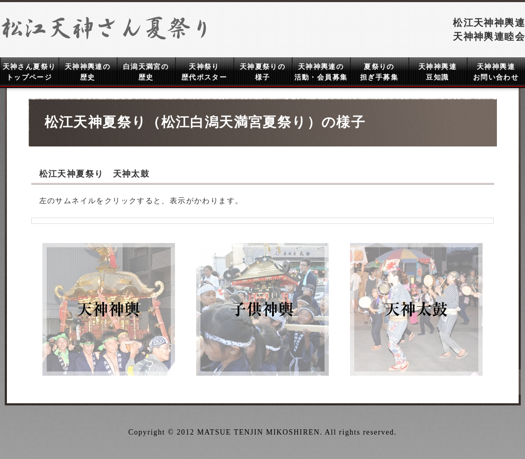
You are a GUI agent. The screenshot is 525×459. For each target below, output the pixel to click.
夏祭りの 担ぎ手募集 (379, 72)
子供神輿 (262, 309)
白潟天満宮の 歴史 (146, 72)
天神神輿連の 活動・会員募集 (321, 72)
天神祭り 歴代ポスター (204, 72)
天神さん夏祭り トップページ (29, 72)
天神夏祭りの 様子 (262, 72)
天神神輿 (108, 309)
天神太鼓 (416, 309)
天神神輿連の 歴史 (87, 72)
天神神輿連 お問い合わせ (496, 72)
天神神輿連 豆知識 (437, 72)
